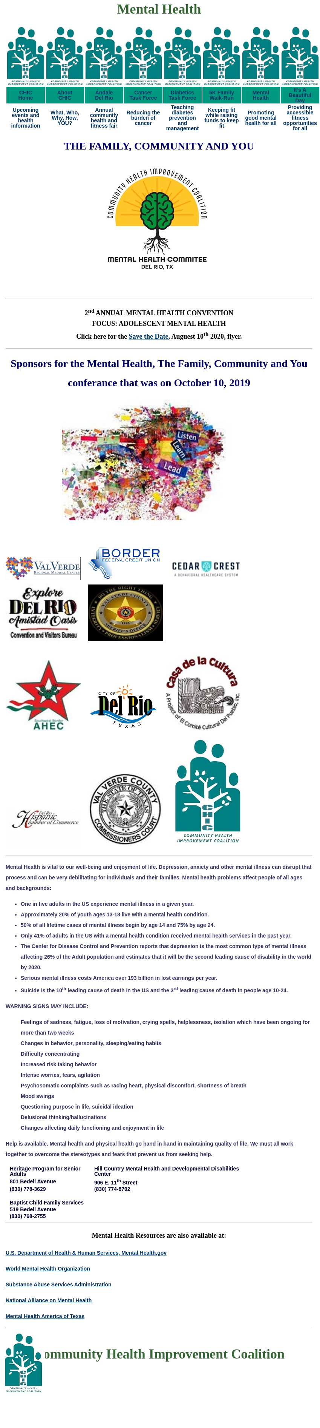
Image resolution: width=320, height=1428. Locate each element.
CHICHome (25, 95)
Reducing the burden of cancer (143, 117)
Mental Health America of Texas (45, 1316)
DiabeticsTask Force (182, 95)
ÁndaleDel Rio (104, 95)
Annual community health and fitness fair (104, 118)
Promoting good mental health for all (260, 117)
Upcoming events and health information (25, 118)
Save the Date (148, 336)
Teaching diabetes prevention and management (182, 117)
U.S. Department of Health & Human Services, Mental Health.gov (86, 1253)
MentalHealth (261, 95)
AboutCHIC (64, 95)
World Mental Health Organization (48, 1269)
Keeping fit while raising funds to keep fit (221, 118)
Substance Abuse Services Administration (59, 1284)
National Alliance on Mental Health (49, 1300)
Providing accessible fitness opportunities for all (300, 117)
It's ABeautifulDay (300, 95)
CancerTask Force (143, 95)
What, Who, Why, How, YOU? (65, 117)
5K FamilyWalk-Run (221, 95)
